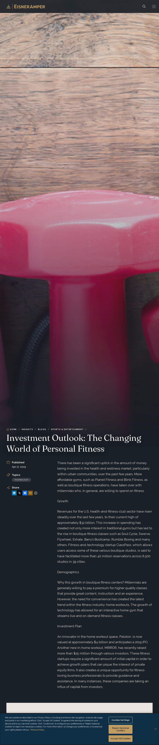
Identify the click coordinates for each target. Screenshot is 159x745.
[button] (154, 6)
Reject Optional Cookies (120, 729)
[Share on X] (19, 493)
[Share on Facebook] (25, 493)
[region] (79, 729)
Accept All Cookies (120, 738)
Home (11, 429)
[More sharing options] (35, 493)
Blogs (42, 429)
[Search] (144, 6)
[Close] (155, 728)
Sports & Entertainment (67, 429)
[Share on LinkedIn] (14, 493)
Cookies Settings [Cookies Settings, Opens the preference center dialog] (121, 720)
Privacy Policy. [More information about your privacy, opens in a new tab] (37, 730)
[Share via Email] (30, 493)
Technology (21, 480)
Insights (27, 429)
